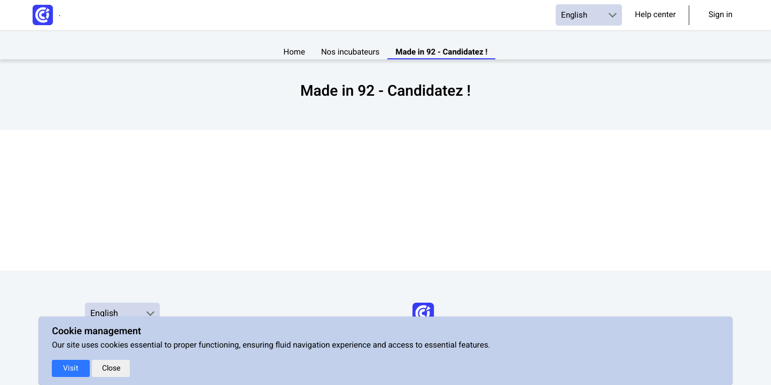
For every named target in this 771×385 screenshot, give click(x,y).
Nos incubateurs (350, 52)
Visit (71, 368)
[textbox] (385, 111)
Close (111, 368)
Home (294, 52)
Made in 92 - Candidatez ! (441, 52)
